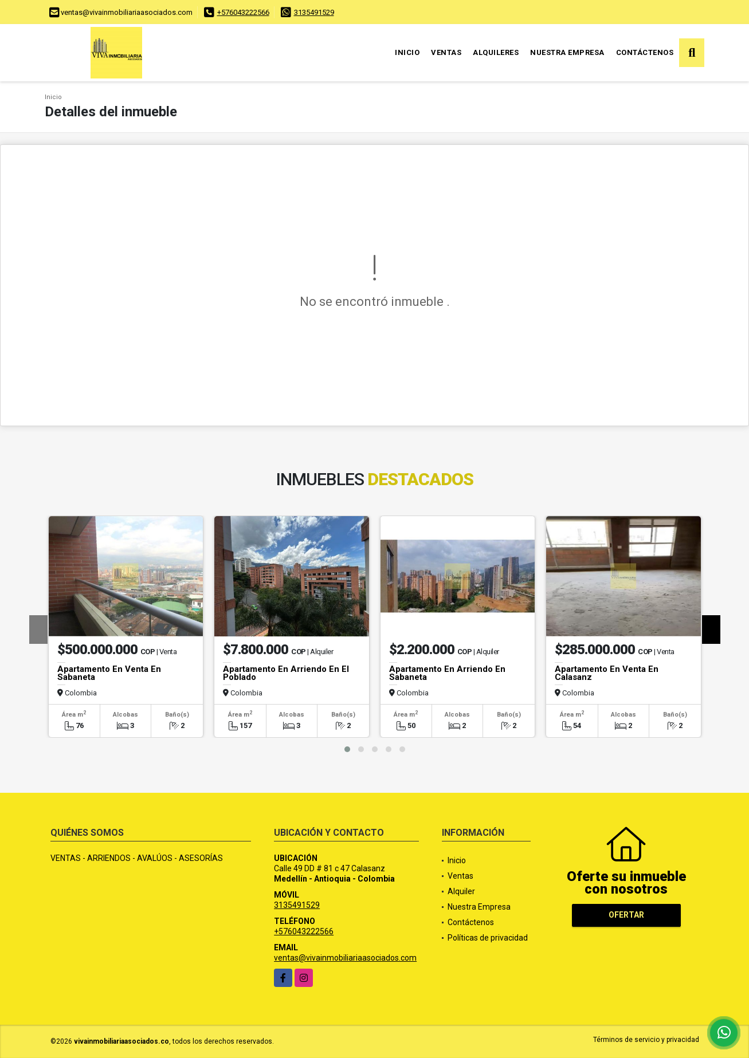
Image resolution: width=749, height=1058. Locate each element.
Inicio (407, 52)
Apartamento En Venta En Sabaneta (109, 673)
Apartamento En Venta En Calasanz (606, 673)
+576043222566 (243, 12)
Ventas (446, 52)
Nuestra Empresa (567, 52)
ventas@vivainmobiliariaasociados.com (345, 957)
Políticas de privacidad (488, 937)
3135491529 (314, 12)
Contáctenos (645, 52)
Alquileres (496, 52)
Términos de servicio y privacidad (646, 1040)
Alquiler (461, 891)
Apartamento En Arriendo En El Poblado (286, 673)
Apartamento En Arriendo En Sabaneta (447, 673)
